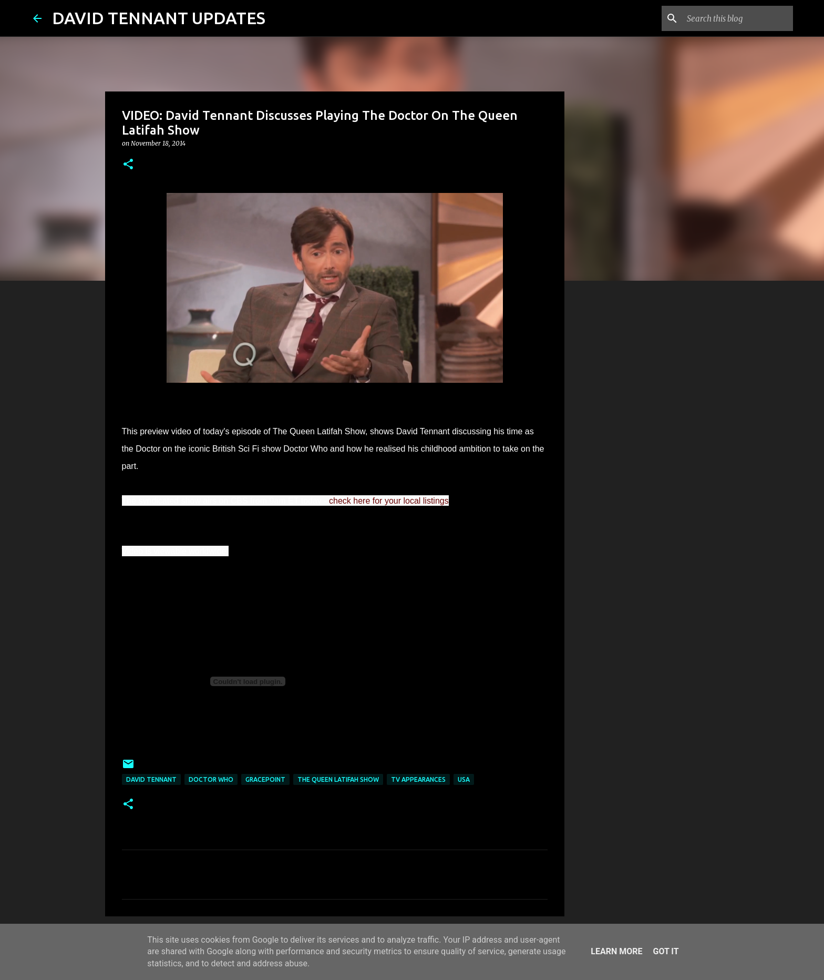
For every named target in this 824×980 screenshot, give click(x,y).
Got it (665, 951)
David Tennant (151, 779)
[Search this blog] (738, 18)
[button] (128, 165)
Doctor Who (211, 779)
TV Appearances (418, 779)
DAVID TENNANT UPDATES (158, 17)
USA (464, 779)
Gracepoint (265, 779)
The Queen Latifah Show (338, 779)
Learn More (616, 951)
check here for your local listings (389, 500)
